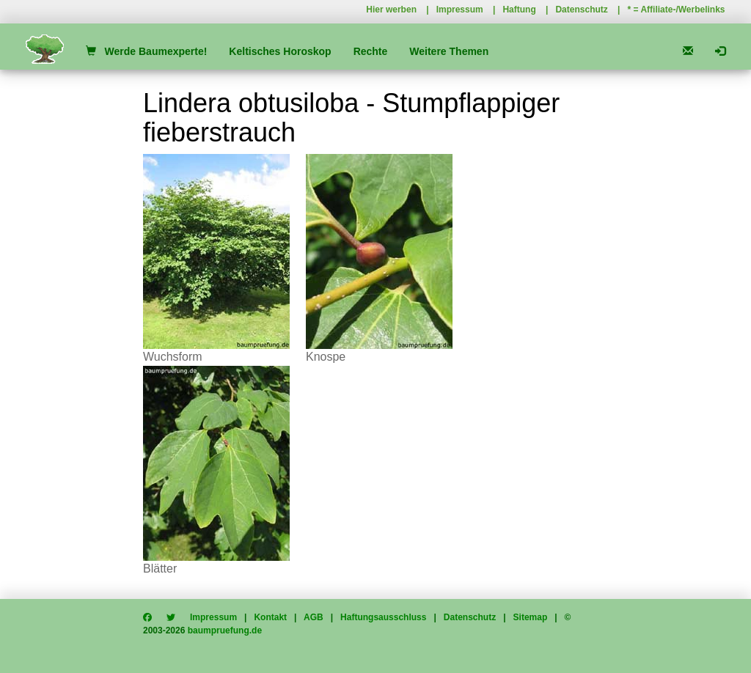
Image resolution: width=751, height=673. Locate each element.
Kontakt (270, 617)
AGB (313, 617)
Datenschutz (581, 9)
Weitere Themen (448, 51)
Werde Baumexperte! (146, 51)
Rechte (370, 51)
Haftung (518, 9)
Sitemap (530, 617)
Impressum (459, 9)
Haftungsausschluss (383, 617)
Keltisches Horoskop (280, 51)
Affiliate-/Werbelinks (682, 9)
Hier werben (391, 9)
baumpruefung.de (225, 630)
